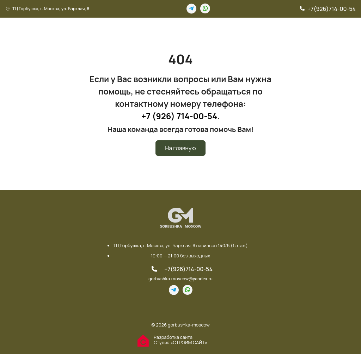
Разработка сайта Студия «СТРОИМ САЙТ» (180, 340)
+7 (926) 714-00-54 (179, 116)
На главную (180, 148)
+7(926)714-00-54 (331, 9)
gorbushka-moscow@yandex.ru (180, 278)
